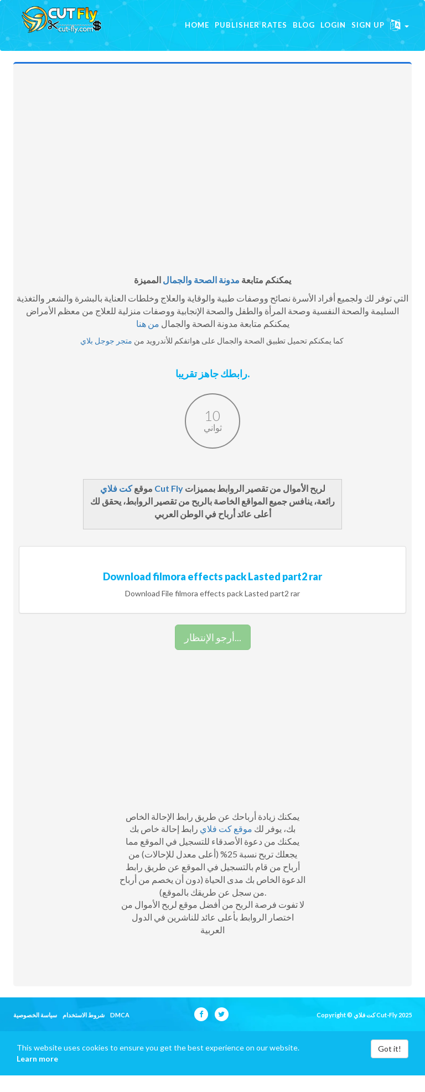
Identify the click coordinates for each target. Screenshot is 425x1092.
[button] (399, 33)
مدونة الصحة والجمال (201, 296)
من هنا (147, 340)
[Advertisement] (212, 190)
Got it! (389, 1065)
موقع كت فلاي (226, 845)
